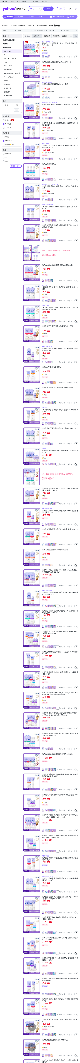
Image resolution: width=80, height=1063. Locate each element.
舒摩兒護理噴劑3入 (49, 164)
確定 (16, 110)
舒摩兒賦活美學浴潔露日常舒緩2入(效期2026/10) (60, 529)
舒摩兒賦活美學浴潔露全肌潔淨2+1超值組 (57, 326)
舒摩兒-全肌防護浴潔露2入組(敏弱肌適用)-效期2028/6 (60, 105)
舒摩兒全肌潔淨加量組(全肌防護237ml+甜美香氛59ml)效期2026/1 (60, 511)
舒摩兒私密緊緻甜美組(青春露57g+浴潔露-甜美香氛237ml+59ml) (60, 959)
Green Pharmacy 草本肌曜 (12, 73)
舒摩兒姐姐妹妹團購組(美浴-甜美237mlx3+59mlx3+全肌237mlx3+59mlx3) (60, 571)
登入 (60, 9)
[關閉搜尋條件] (39, 9)
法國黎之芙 (7, 88)
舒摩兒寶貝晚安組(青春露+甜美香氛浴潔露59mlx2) (60, 796)
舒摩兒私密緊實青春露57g (51, 367)
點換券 (20, 17)
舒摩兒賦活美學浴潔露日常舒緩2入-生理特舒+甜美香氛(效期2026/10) (60, 612)
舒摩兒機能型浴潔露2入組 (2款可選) (55, 550)
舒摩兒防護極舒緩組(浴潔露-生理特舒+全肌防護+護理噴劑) (60, 673)
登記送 (31, 17)
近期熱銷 (64, 36)
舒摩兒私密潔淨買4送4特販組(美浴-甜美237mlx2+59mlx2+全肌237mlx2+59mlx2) (60, 816)
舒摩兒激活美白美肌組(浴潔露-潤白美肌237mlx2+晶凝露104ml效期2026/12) (60, 898)
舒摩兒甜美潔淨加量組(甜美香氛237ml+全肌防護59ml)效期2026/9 (60, 593)
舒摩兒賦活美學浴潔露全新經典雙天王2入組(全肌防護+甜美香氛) (60, 226)
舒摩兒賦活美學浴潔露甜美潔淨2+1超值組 (57, 387)
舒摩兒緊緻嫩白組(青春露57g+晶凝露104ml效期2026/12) (60, 653)
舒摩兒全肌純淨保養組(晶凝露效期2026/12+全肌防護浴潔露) (60, 859)
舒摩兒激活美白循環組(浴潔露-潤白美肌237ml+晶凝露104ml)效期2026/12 (60, 775)
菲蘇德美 (7, 84)
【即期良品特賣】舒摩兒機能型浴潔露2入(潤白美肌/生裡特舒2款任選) (60, 308)
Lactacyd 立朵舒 (9, 77)
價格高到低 (56, 36)
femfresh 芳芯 (8, 69)
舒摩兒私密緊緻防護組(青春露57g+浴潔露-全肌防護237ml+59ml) (60, 938)
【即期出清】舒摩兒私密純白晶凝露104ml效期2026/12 (60, 411)
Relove (6, 55)
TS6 (5, 62)
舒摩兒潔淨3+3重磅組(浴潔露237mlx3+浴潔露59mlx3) (60, 451)
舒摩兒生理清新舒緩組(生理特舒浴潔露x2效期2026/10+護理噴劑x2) (60, 734)
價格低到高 (46, 36)
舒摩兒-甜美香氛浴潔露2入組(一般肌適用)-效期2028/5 (60, 187)
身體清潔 (5, 44)
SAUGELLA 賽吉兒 (10, 58)
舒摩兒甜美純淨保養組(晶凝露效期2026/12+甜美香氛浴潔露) (60, 979)
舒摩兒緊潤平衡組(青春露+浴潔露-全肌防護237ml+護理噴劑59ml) (60, 918)
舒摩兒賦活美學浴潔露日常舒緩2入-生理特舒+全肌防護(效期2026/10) (60, 489)
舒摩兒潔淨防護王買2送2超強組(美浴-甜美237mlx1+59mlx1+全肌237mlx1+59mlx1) (60, 714)
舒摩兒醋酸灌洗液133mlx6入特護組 (55, 84)
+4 (58, 769)
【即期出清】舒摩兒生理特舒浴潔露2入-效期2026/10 (60, 288)
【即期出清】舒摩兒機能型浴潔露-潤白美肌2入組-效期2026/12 (60, 146)
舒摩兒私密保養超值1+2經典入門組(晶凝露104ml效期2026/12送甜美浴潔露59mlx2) (60, 693)
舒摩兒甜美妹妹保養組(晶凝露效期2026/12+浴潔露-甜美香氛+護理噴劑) (60, 836)
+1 (58, 220)
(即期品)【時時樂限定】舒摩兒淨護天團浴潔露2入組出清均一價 (60, 44)
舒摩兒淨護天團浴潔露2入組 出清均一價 (56, 62)
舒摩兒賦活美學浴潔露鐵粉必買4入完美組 (57, 754)
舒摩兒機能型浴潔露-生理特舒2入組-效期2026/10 (60, 428)
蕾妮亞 (6, 80)
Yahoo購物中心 (13, 8)
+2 (58, 464)
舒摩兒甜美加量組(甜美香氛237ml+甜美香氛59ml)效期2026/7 (60, 349)
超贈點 (71, 16)
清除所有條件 (15, 166)
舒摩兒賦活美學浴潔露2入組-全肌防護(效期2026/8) (60, 1020)
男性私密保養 (8, 95)
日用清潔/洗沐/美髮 (9, 40)
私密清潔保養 (7, 47)
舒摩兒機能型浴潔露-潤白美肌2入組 (55, 1040)
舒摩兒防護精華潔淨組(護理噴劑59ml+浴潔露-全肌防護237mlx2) (60, 879)
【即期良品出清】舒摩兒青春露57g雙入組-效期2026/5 (60, 207)
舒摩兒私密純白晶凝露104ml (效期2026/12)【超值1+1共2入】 (60, 124)
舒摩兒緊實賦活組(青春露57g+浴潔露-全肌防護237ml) (60, 1000)
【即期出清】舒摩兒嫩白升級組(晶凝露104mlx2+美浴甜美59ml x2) (60, 632)
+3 (58, 851)
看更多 (42, 17)
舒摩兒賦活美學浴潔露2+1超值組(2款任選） (58, 265)
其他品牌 (7, 92)
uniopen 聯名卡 (57, 16)
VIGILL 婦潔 (8, 65)
